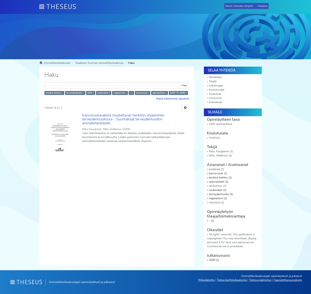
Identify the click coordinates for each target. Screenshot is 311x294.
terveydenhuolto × (75, 92)
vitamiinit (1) (216, 202)
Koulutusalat (216, 90)
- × (131, 92)
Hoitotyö (214, 138)
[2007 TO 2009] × (178, 92)
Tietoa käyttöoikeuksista (232, 280)
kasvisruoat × (142, 92)
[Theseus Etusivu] (59, 7)
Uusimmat (215, 98)
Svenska (238, 6)
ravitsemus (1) (217, 186)
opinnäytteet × (159, 92)
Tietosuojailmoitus (260, 280)
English (249, 6)
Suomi (228, 6)
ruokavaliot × (103, 92)
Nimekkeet (215, 77)
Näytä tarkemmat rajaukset (172, 99)
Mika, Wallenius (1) (220, 155)
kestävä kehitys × (54, 92)
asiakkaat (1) (216, 169)
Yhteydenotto (206, 280)
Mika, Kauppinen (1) (221, 151)
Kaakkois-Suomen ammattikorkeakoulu (100, 63)
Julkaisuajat (216, 85)
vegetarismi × (120, 92)
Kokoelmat (215, 102)
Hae (184, 85)
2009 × (90, 92)
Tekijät (213, 81)
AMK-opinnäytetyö (220, 124)
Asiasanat (215, 94)
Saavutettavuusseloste (288, 280)
